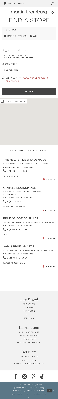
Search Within (10, 64)
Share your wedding (29, 332)
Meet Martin (29, 311)
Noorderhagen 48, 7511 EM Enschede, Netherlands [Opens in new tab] (28, 251)
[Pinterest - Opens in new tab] (33, 376)
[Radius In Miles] (29, 70)
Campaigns (29, 318)
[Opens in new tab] (11, 176)
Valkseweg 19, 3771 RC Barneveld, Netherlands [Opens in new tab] (26, 164)
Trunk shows (28, 307)
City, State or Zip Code (15, 50)
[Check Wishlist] (52, 12)
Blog (29, 315)
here (29, 397)
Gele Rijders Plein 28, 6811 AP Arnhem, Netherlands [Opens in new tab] (28, 222)
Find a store (29, 304)
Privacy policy (29, 339)
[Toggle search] (53, 3)
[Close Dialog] (53, 390)
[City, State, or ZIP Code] (29, 57)
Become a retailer (29, 357)
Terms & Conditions (29, 336)
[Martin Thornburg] (29, 12)
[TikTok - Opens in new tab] (42, 376)
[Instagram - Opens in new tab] (24, 376)
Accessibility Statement (29, 343)
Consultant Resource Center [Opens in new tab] (29, 364)
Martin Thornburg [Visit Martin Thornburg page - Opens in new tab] (24, 167)
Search (29, 92)
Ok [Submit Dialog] (49, 391)
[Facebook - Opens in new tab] (15, 376)
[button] (4, 12)
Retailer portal (29, 360)
